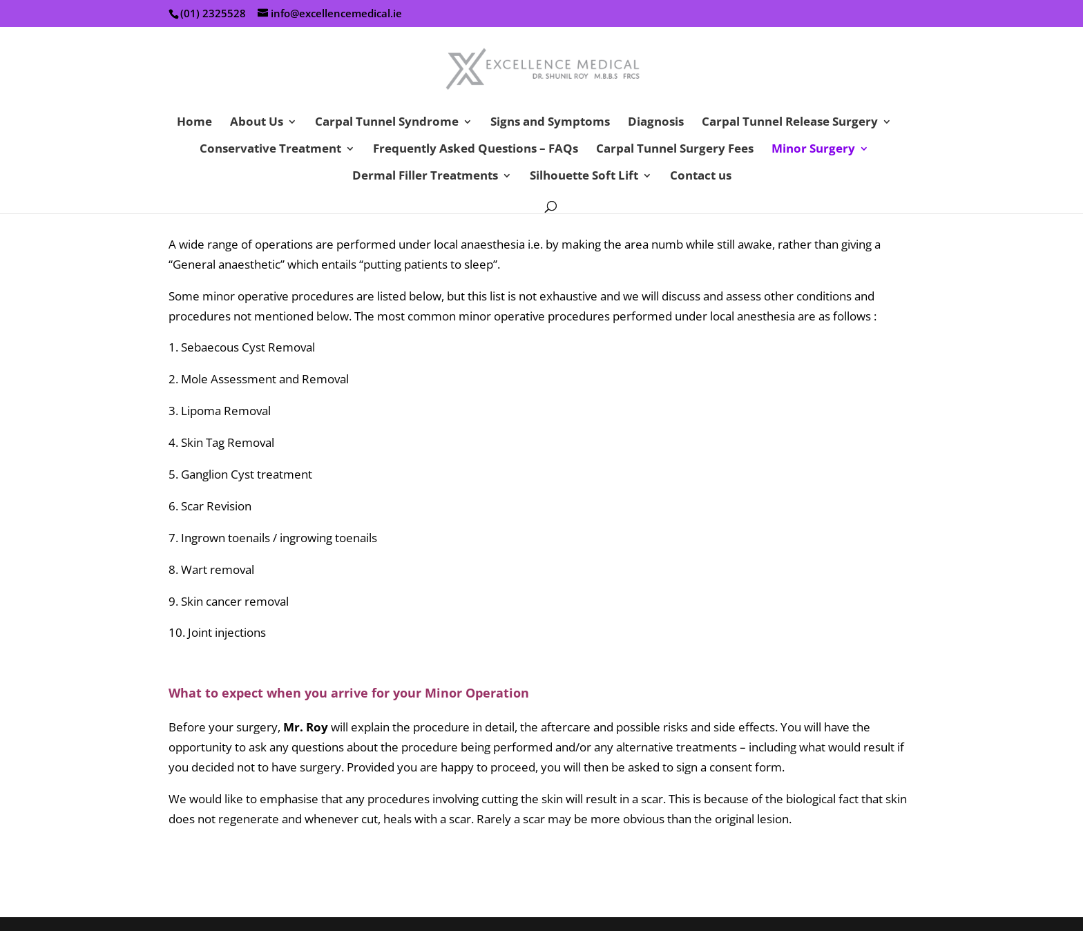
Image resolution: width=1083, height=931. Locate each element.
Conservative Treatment (270, 150)
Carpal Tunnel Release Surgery (790, 123)
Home (194, 123)
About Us (256, 123)
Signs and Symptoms (550, 123)
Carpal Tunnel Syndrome (387, 123)
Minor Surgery (813, 150)
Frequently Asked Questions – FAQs (475, 150)
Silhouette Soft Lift (584, 177)
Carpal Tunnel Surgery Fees (675, 150)
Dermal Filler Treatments (425, 177)
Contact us (700, 177)
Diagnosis (656, 123)
